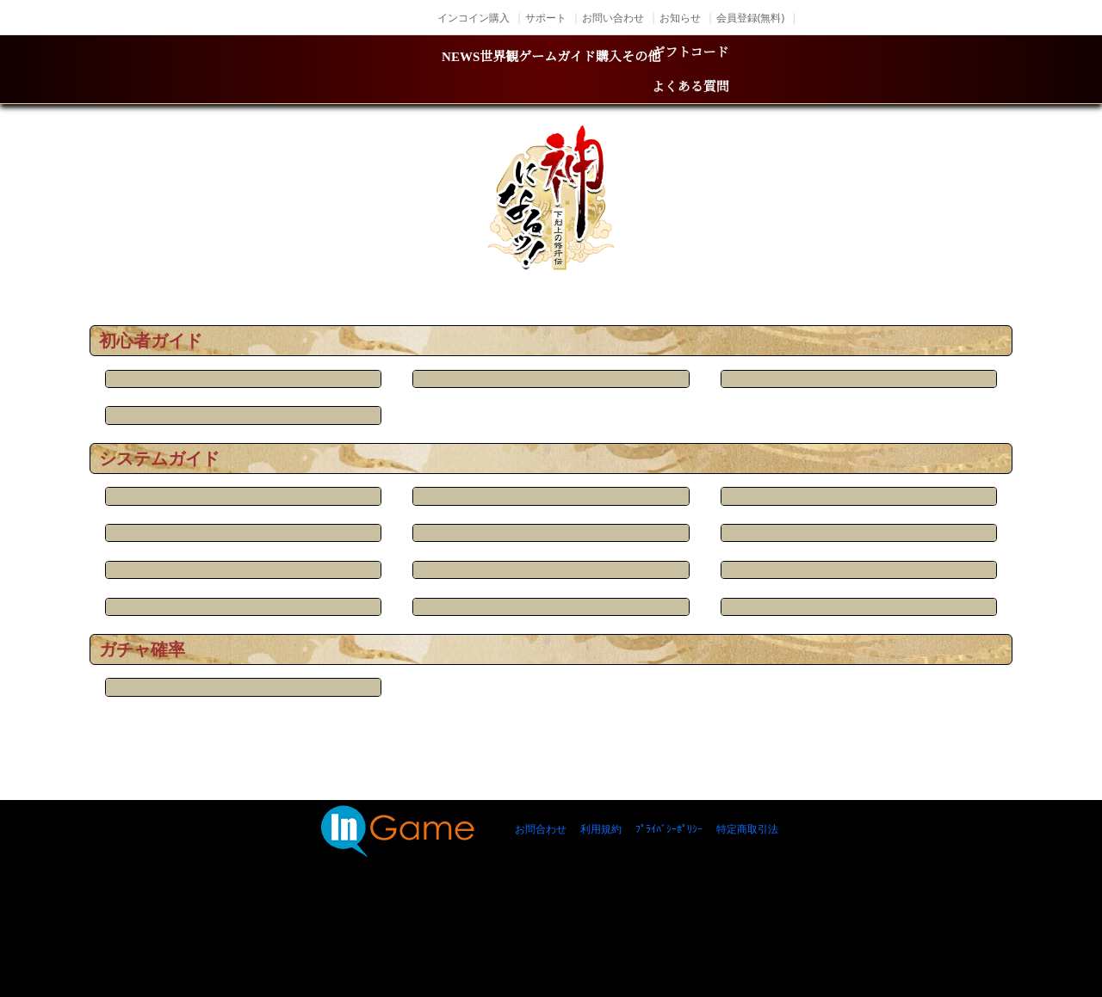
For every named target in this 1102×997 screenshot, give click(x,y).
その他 (833, 69)
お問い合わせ (613, 17)
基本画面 (344, 452)
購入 (712, 69)
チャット (344, 405)
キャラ (344, 543)
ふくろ (551, 405)
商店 (344, 637)
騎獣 (757, 590)
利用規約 (601, 930)
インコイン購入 (473, 17)
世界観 (399, 69)
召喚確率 (344, 775)
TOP (224, 283)
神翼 (551, 684)
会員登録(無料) (750, 17)
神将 (551, 637)
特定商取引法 (747, 930)
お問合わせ (540, 930)
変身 (757, 543)
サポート (545, 17)
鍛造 (551, 590)
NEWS (269, 69)
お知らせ (680, 17)
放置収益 (757, 405)
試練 (757, 637)
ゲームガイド (560, 69)
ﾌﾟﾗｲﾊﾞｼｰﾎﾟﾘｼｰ (669, 930)
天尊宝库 (757, 684)
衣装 (344, 684)
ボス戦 (551, 543)
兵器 (344, 590)
